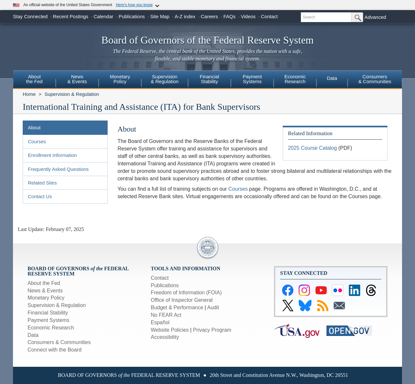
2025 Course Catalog (312, 148)
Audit (213, 307)
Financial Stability (48, 312)
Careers (209, 16)
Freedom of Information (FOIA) (186, 292)
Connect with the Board (54, 349)
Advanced (375, 17)
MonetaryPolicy (120, 79)
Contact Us (40, 196)
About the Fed (44, 283)
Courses (37, 141)
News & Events (45, 290)
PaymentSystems (252, 79)
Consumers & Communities (374, 79)
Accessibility (165, 337)
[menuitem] (34, 80)
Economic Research (51, 327)
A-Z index (185, 16)
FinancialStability (209, 79)
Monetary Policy (46, 298)
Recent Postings (70, 16)
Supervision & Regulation (71, 94)
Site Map (159, 16)
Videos (248, 16)
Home (29, 94)
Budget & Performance (177, 307)
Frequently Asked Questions (58, 169)
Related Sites (42, 183)
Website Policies (170, 330)
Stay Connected (30, 16)
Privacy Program (212, 330)
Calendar (103, 16)
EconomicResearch (295, 79)
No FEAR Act (166, 315)
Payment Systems (48, 320)
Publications (132, 16)
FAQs (229, 16)
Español (160, 322)
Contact (269, 16)
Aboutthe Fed (34, 79)
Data (332, 78)
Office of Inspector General (182, 300)
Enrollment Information (52, 155)
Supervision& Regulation (165, 79)
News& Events (77, 79)
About (34, 127)
